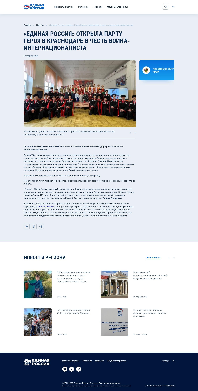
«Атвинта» (169, 385)
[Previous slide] (130, 133)
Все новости (153, 257)
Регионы (81, 7)
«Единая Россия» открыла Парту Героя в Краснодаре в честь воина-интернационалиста (91, 25)
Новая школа (46, 206)
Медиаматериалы (113, 7)
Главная (27, 25)
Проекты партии (63, 7)
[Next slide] (135, 133)
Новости (95, 7)
